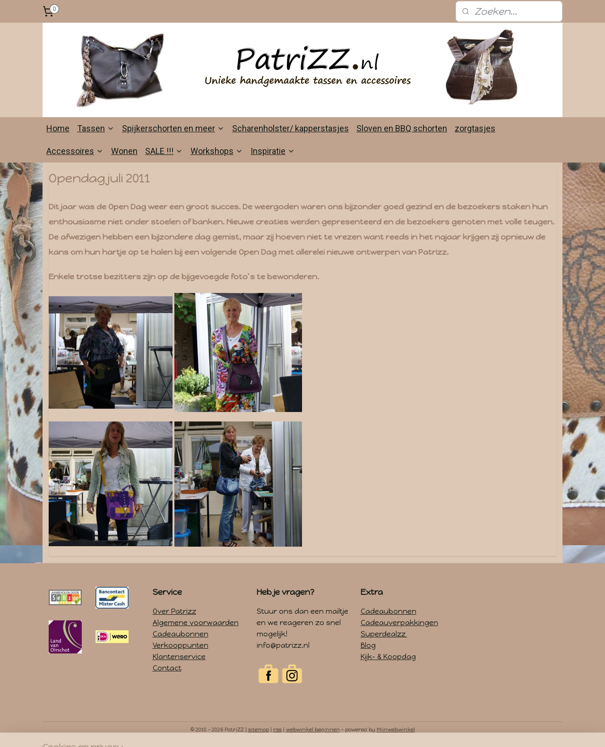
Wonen (124, 151)
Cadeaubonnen (180, 634)
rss (277, 730)
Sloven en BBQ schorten (401, 128)
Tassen (95, 128)
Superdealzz (384, 634)
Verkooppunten (180, 645)
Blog (368, 645)
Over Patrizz (174, 611)
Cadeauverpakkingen (399, 622)
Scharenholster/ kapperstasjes (290, 128)
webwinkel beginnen (313, 730)
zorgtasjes (475, 128)
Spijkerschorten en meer (173, 128)
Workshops (216, 151)
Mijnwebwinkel (396, 730)
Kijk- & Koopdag (388, 657)
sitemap (258, 730)
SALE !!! (164, 151)
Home (57, 128)
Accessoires (75, 151)
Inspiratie (273, 151)
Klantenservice (179, 657)
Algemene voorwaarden (196, 622)
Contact (167, 668)
